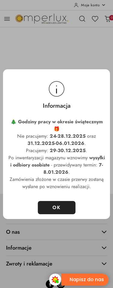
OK (56, 207)
